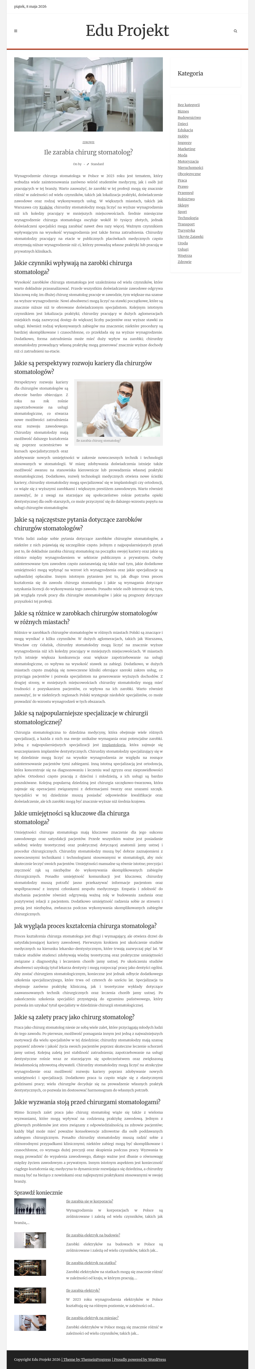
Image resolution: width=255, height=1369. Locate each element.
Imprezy (185, 143)
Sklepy (183, 205)
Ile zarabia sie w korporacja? (89, 1201)
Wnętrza (185, 255)
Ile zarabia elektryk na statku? (91, 1263)
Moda (182, 155)
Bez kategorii (189, 105)
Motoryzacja (188, 161)
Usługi (183, 249)
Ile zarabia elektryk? (83, 1290)
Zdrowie (88, 142)
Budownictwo (189, 117)
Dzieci (183, 124)
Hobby (183, 136)
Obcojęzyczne (189, 174)
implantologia (114, 745)
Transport (186, 224)
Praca (182, 180)
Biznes (183, 111)
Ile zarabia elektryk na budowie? (93, 1235)
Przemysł (185, 193)
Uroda (183, 243)
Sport (182, 212)
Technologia (188, 218)
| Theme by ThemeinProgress (86, 1359)
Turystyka (186, 230)
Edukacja (185, 130)
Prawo (183, 186)
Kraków (45, 207)
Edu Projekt (127, 30)
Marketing (186, 149)
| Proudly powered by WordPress (139, 1359)
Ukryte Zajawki (190, 236)
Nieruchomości (190, 167)
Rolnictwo (186, 199)
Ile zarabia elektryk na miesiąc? (92, 1318)
